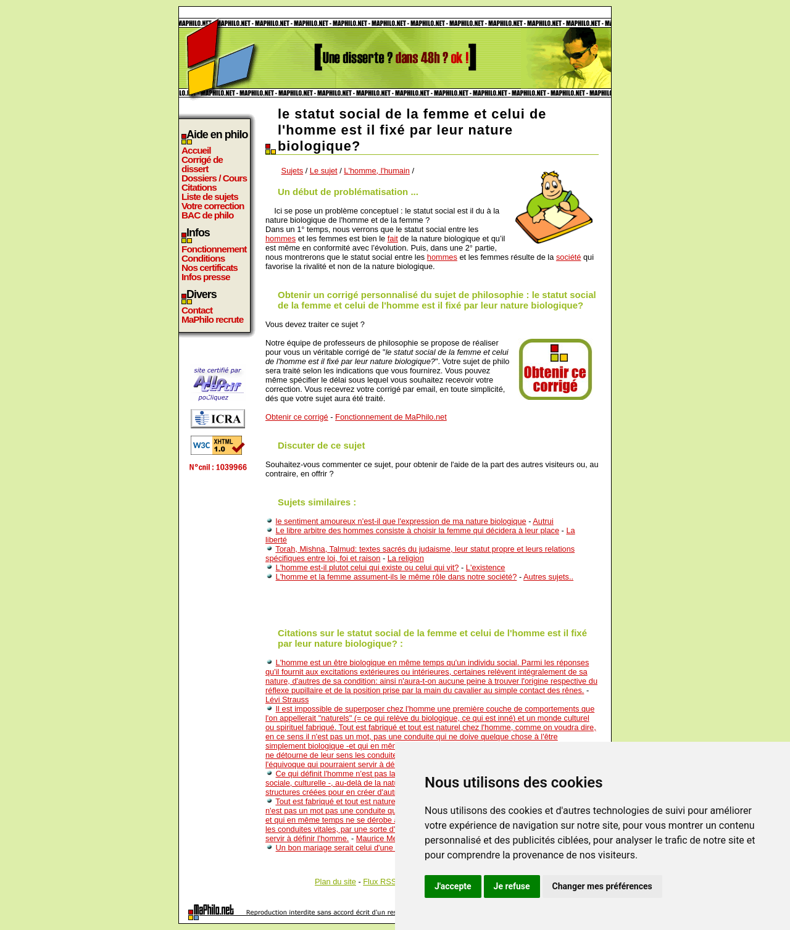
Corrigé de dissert (202, 164)
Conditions (203, 258)
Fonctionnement (213, 249)
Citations (199, 187)
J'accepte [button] (453, 886)
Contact (196, 310)
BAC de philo (207, 215)
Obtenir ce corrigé (296, 416)
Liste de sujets (209, 196)
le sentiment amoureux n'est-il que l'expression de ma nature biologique (401, 521)
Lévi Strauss (287, 699)
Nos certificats (209, 267)
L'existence (485, 567)
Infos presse (205, 276)
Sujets (292, 170)
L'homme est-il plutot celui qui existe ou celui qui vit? (367, 567)
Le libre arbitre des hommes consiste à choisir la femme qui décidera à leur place (418, 530)
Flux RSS (379, 881)
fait (393, 238)
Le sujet (324, 170)
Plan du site (335, 881)
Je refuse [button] (512, 886)
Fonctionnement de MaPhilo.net (391, 416)
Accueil (196, 150)
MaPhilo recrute (212, 319)
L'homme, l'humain (377, 170)
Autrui (543, 521)
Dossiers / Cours (214, 178)
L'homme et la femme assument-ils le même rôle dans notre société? (396, 576)
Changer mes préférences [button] (602, 886)
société (568, 257)
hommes (280, 238)
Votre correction (212, 205)
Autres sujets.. (548, 576)
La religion (406, 558)
